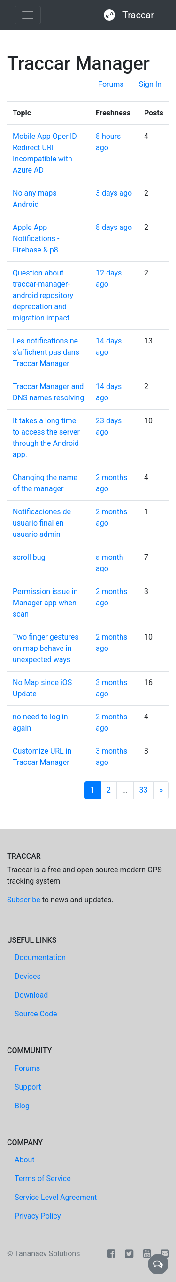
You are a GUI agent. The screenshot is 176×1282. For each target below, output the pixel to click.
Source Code (36, 1013)
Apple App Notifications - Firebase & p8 (36, 238)
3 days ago (114, 193)
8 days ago (114, 227)
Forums (110, 84)
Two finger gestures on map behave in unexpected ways (46, 648)
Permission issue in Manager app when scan (45, 602)
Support (28, 1087)
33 (143, 790)
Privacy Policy (38, 1216)
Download (31, 995)
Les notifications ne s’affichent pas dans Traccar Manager (46, 352)
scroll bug (29, 557)
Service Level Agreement (56, 1197)
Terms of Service (43, 1178)
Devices (28, 976)
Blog (22, 1105)
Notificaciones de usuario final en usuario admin (42, 523)
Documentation (40, 957)
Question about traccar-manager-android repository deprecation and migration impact (43, 295)
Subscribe (23, 899)
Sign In (150, 84)
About (25, 1159)
